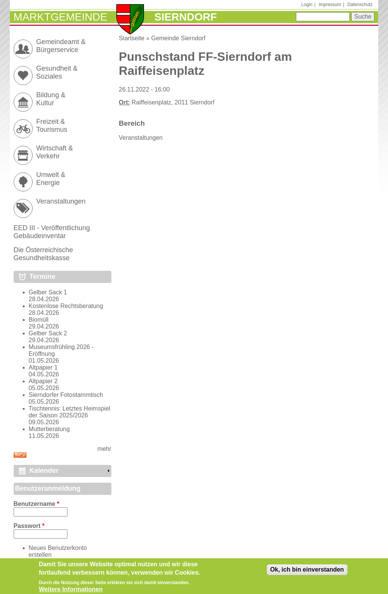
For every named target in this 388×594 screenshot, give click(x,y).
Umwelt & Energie (51, 178)
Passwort (29, 526)
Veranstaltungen (141, 137)
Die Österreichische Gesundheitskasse (43, 254)
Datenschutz (360, 4)
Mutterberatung (49, 429)
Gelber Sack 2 (48, 333)
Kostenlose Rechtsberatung (66, 306)
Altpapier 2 (43, 381)
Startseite (132, 38)
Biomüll (38, 319)
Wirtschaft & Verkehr (54, 152)
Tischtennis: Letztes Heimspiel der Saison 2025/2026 (70, 412)
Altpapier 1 (43, 367)
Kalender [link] (44, 470)
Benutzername (36, 504)
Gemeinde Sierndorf (178, 38)
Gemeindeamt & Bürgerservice (61, 46)
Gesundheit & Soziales (57, 72)
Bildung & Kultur (51, 99)
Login (306, 4)
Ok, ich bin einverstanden (307, 571)
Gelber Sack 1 (48, 292)
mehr (104, 449)
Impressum (330, 4)
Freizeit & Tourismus (51, 125)
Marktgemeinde (60, 17)
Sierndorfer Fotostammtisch (66, 395)
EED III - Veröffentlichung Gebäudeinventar (52, 232)
